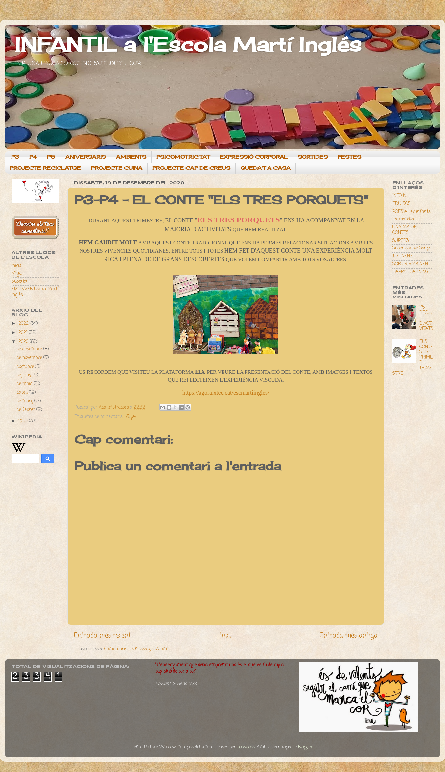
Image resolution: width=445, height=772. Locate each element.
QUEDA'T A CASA (266, 168)
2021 (23, 332)
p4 (133, 416)
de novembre (30, 357)
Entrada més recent (102, 635)
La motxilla (403, 219)
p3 (127, 416)
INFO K (399, 196)
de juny (25, 375)
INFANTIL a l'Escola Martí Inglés (188, 44)
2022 (24, 323)
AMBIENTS (131, 157)
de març (25, 401)
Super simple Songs (411, 248)
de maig (25, 383)
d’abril (23, 392)
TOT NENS (402, 256)
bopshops (246, 747)
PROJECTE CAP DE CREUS (191, 168)
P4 (33, 157)
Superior (20, 281)
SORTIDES (313, 157)
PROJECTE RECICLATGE (45, 168)
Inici (225, 635)
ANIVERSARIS (85, 157)
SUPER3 (400, 240)
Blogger (305, 747)
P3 (15, 157)
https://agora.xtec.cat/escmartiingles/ (225, 392)
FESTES (349, 157)
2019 (23, 421)
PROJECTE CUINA (116, 168)
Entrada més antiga (349, 635)
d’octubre (26, 366)
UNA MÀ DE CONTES (404, 230)
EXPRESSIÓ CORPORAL (254, 157)
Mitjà (17, 273)
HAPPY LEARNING (410, 272)
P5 (51, 157)
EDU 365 (401, 203)
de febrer (26, 409)
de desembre (30, 349)
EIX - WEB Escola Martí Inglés (35, 292)
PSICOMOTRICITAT (183, 157)
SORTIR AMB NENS (411, 264)
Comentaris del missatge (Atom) (136, 649)
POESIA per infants (411, 211)
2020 (24, 341)
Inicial (17, 265)
